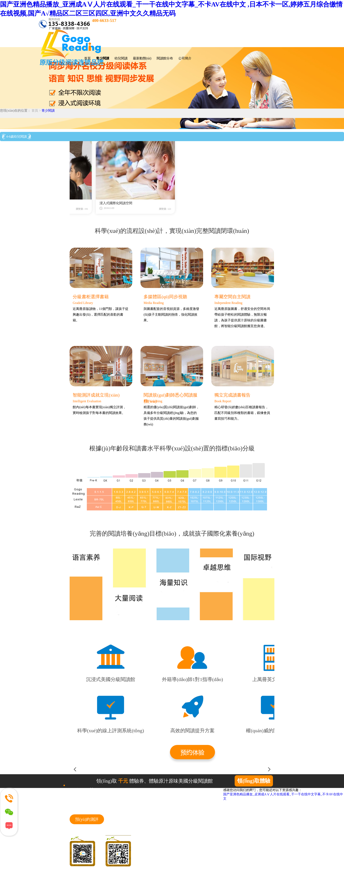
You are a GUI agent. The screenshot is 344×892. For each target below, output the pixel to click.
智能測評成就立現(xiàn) (96, 395)
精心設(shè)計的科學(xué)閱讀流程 (98, 203)
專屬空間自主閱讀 (232, 296)
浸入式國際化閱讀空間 (172, 203)
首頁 (87, 58)
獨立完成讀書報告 (232, 395)
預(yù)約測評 (86, 819)
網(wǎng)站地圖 (79, 879)
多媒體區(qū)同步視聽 (165, 296)
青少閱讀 (48, 110)
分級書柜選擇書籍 (91, 296)
